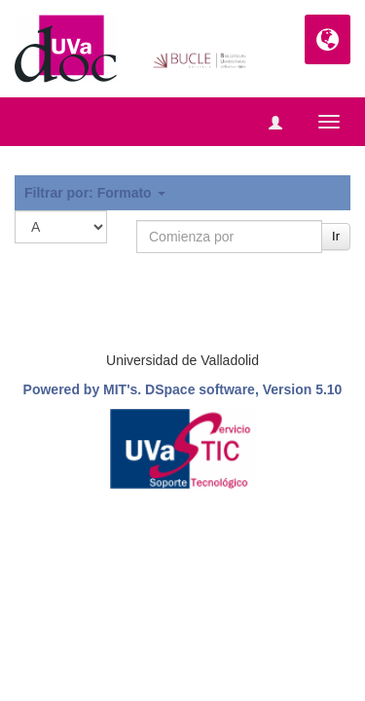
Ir (336, 236)
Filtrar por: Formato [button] (94, 193)
